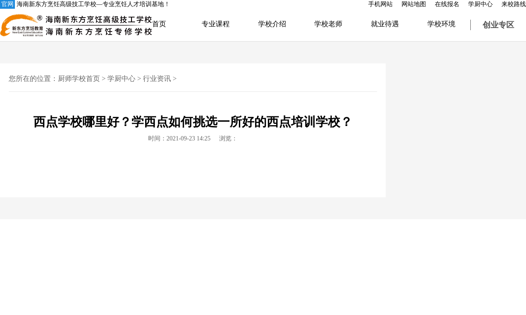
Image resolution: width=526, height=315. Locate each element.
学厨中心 (480, 4)
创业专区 (498, 25)
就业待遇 (385, 24)
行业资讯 (157, 78)
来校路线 (513, 4)
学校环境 (441, 24)
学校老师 (328, 24)
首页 (159, 24)
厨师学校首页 (79, 78)
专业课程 (216, 24)
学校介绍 (272, 24)
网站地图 (414, 4)
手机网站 (380, 4)
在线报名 (447, 4)
